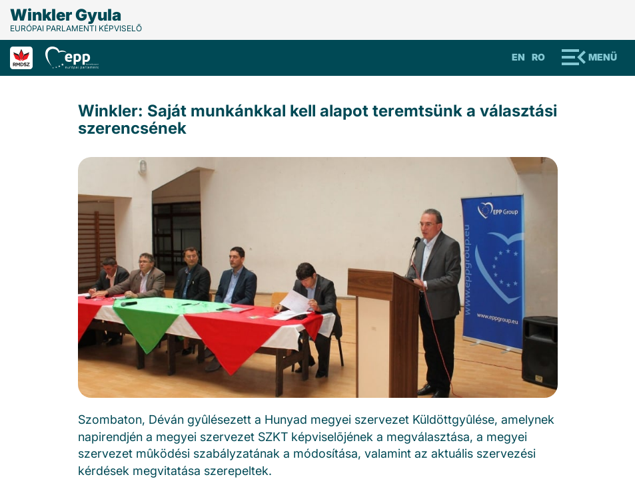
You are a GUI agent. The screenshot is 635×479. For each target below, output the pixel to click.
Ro (538, 57)
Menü (602, 57)
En (518, 57)
